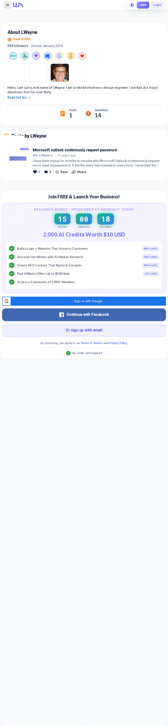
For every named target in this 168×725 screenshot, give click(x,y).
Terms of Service (92, 343)
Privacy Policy (118, 343)
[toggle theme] (132, 5)
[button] (84, 301)
